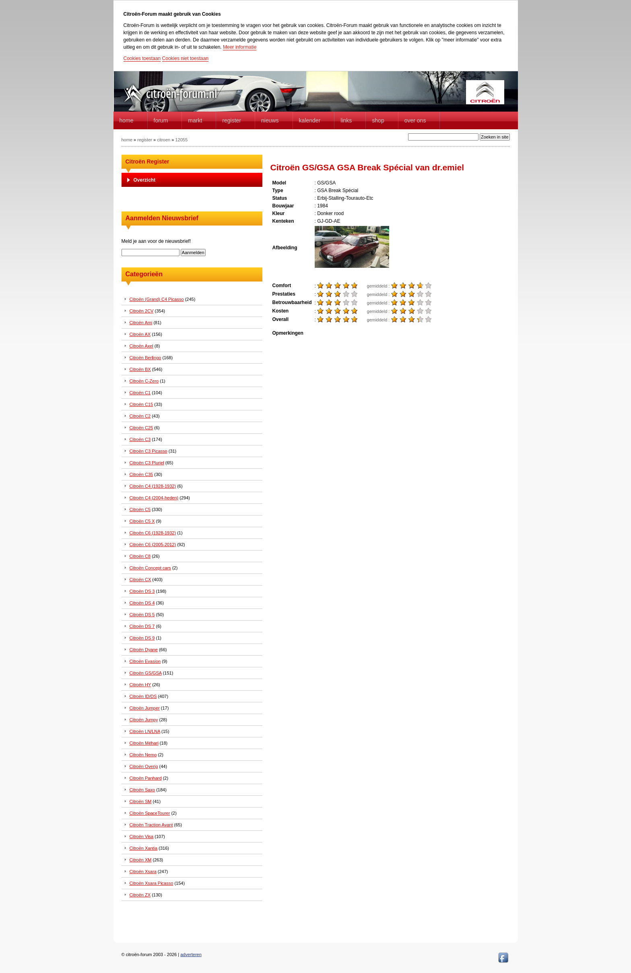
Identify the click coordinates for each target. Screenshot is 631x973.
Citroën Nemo (143, 754)
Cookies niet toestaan (185, 58)
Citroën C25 (141, 427)
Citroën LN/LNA (145, 731)
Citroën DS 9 (142, 638)
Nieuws (270, 120)
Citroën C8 (140, 556)
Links (346, 120)
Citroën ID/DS (143, 696)
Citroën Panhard (146, 778)
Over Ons (415, 120)
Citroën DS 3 (142, 591)
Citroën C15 (141, 404)
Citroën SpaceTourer (150, 813)
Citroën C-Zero (144, 381)
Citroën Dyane (144, 649)
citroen (163, 139)
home (127, 120)
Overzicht (145, 180)
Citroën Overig (144, 766)
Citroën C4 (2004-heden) (154, 497)
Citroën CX (140, 579)
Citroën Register (147, 161)
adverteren (191, 954)
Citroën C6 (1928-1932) (153, 532)
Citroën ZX (140, 894)
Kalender (310, 120)
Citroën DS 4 (142, 602)
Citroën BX (140, 369)
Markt (195, 120)
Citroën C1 (140, 392)
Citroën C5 (140, 509)
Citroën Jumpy (144, 719)
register (144, 139)
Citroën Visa (142, 836)
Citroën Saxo (142, 789)
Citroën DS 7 (142, 626)
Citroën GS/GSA (146, 673)
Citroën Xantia (144, 848)
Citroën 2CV (142, 310)
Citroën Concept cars (150, 567)
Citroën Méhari (144, 743)
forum (161, 120)
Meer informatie (239, 47)
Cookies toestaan (142, 58)
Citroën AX (140, 334)
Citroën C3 (140, 439)
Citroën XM (141, 859)
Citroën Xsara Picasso (151, 883)
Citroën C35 (141, 474)
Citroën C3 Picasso (148, 451)
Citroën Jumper (145, 708)
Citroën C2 (140, 416)
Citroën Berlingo (145, 357)
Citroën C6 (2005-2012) (153, 544)
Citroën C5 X (142, 521)
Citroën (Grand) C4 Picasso (157, 299)
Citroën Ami (141, 322)
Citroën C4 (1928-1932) (153, 486)
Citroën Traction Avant (151, 824)
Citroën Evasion (145, 661)
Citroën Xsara (143, 871)
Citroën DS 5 (142, 614)
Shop (378, 120)
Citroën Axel (141, 346)
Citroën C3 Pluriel (147, 462)
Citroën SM (141, 801)
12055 (181, 139)
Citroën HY (140, 684)
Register (231, 120)
